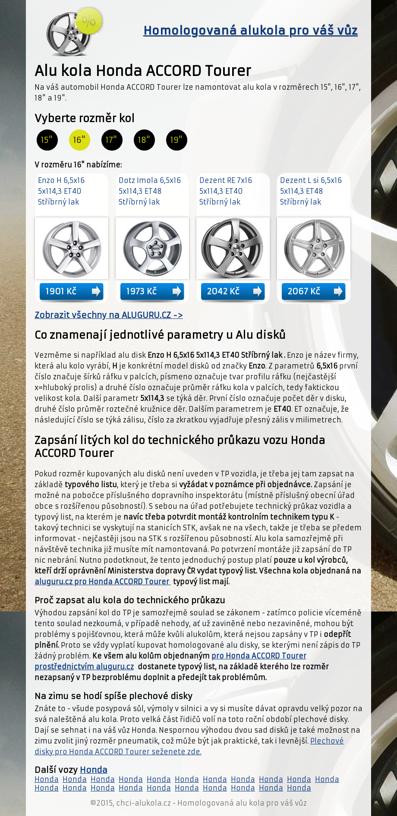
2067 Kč (304, 291)
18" (144, 140)
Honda (93, 770)
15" (47, 140)
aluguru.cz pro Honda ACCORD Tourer (103, 581)
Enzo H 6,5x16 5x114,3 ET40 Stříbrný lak (61, 191)
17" (111, 140)
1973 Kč (141, 291)
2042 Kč (223, 291)
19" (176, 140)
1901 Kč (61, 291)
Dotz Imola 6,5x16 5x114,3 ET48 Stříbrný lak (150, 191)
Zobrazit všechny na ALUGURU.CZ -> (109, 315)
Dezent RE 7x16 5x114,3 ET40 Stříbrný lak (225, 191)
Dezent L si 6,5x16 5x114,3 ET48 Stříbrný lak (311, 191)
